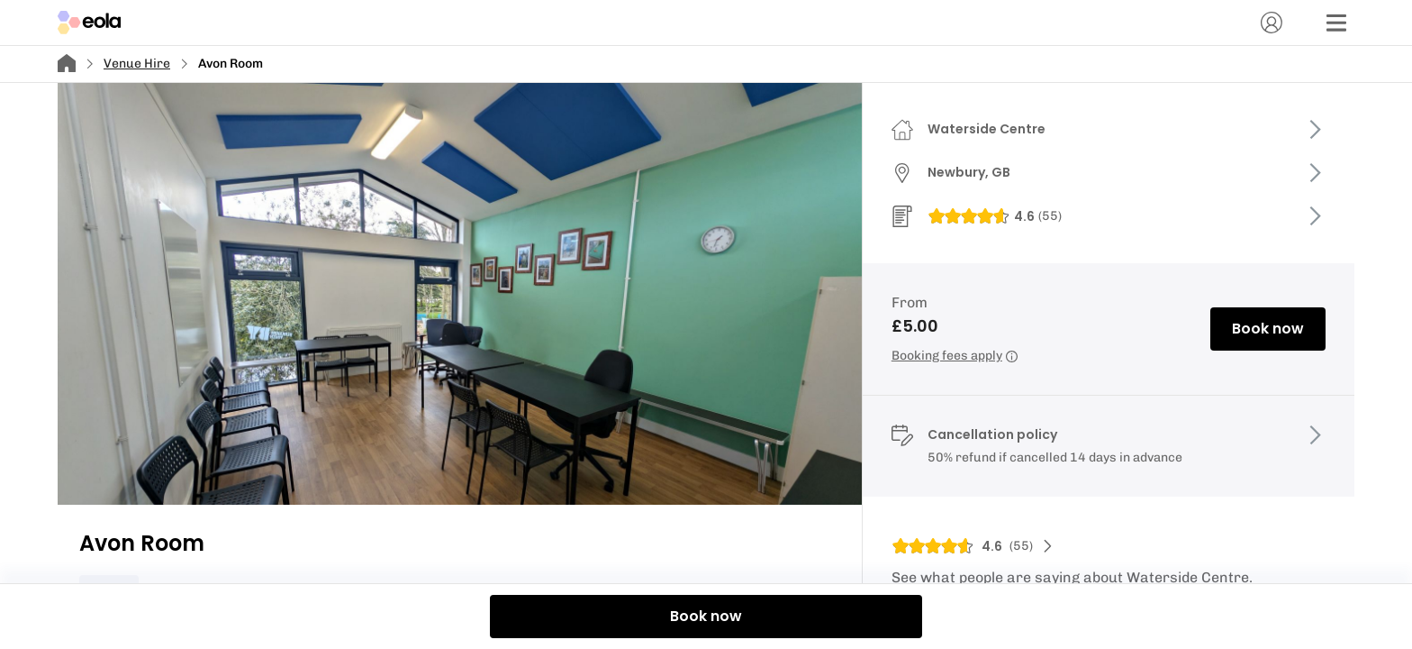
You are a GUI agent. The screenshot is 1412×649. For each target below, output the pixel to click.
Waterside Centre (986, 129)
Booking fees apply (955, 355)
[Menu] (1336, 23)
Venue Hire (137, 63)
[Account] (1272, 23)
